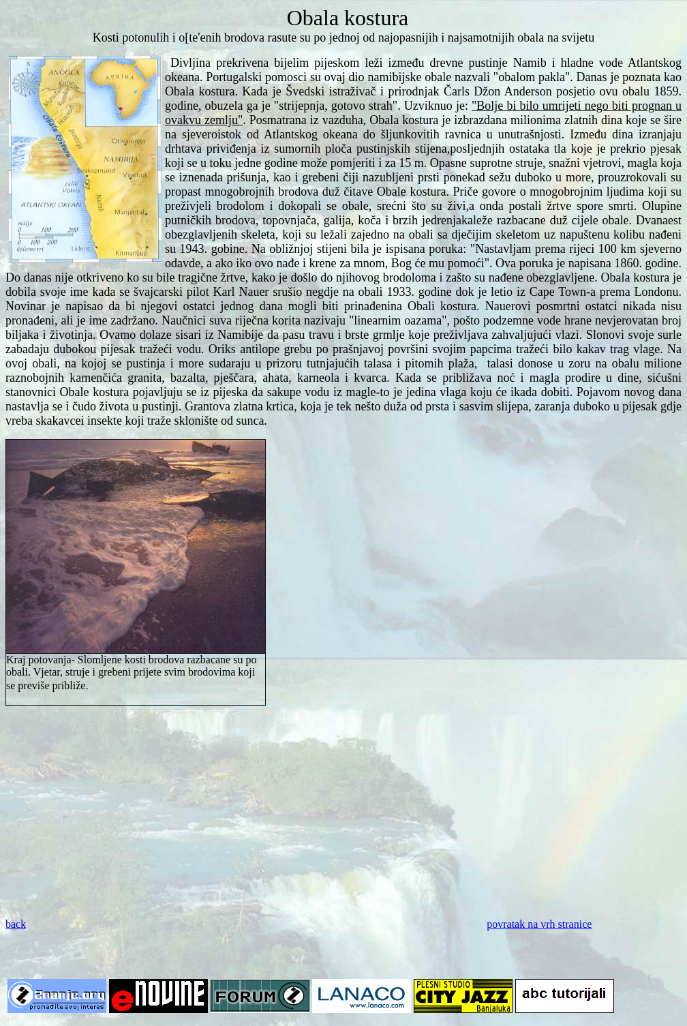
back (15, 924)
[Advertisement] (343, 811)
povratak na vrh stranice (539, 924)
